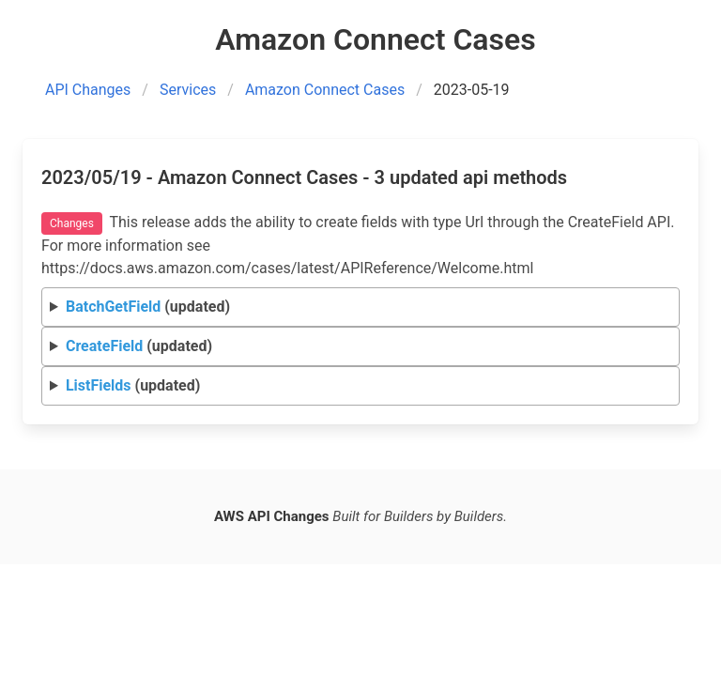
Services (188, 90)
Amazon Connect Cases (325, 90)
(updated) (148, 306)
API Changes (87, 90)
